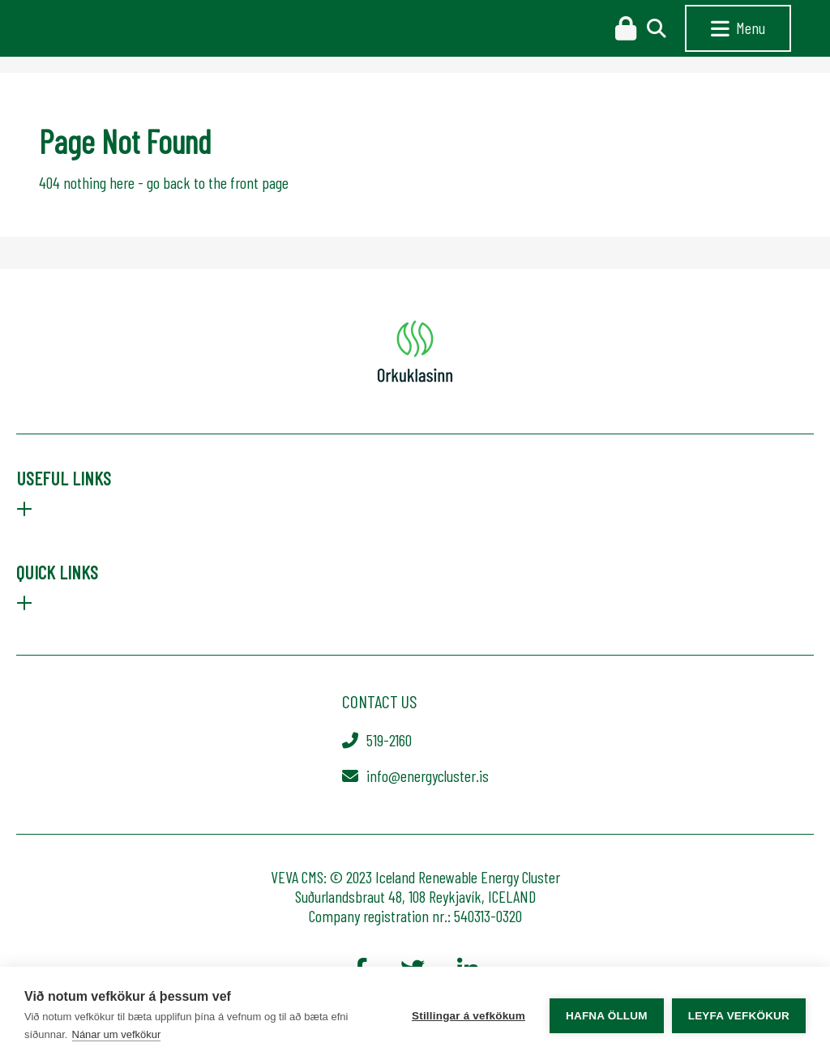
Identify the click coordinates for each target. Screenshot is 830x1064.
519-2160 (389, 740)
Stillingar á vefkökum (468, 1016)
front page (259, 182)
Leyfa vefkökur (738, 1016)
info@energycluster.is (427, 775)
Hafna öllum (607, 1016)
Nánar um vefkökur (116, 1034)
